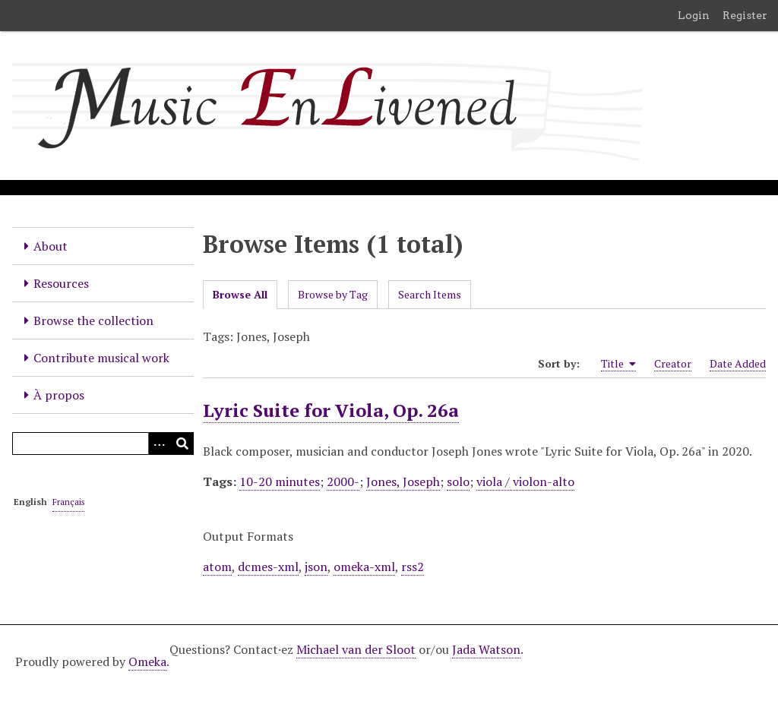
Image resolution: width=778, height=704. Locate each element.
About (50, 246)
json (316, 566)
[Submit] (182, 443)
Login (694, 15)
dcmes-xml (268, 566)
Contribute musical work (101, 357)
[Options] (159, 443)
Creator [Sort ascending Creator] (672, 363)
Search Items (429, 294)
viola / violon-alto (525, 481)
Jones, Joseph (403, 481)
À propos (58, 395)
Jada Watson (486, 649)
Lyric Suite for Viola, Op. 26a (331, 410)
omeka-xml (364, 566)
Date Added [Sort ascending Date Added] (738, 363)
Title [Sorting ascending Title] (618, 363)
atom (217, 566)
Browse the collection (93, 320)
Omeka (147, 661)
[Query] (103, 443)
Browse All (240, 294)
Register (745, 15)
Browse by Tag (333, 294)
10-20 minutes (279, 481)
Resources (61, 283)
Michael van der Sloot (356, 649)
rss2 (412, 566)
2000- (343, 481)
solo (458, 481)
